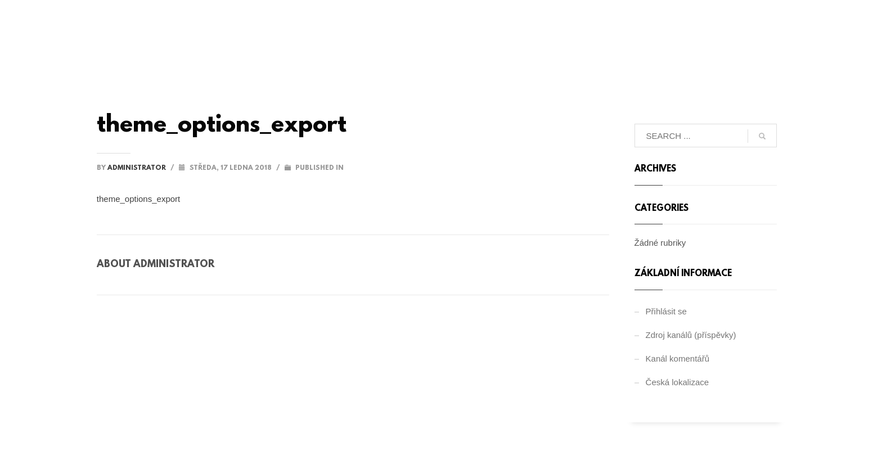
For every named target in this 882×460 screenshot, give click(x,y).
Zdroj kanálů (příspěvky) (691, 335)
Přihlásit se (666, 311)
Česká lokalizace (677, 382)
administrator (137, 168)
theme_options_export (138, 199)
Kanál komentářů (677, 358)
